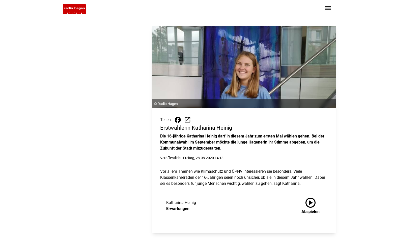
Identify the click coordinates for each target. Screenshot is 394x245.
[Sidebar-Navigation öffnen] (328, 9)
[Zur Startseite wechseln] (74, 9)
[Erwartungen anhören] (314, 206)
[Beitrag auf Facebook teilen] (178, 120)
